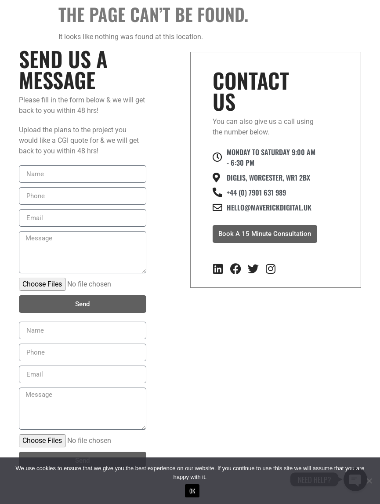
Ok (192, 490)
